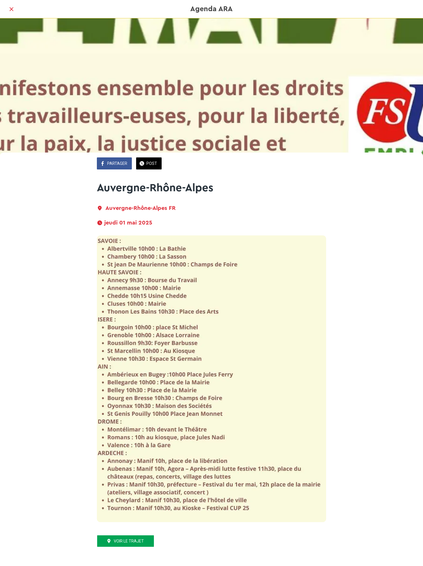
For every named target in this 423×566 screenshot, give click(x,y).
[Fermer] (11, 9)
